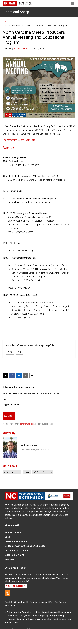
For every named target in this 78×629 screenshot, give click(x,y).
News (5, 22)
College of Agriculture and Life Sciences (26, 546)
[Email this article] (25, 375)
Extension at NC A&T (15, 555)
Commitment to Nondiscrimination (30, 602)
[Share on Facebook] (12, 375)
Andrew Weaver (20, 48)
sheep (26, 472)
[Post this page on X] (5, 375)
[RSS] (7, 593)
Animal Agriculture (12, 472)
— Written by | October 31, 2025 (23, 48)
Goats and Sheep (16, 12)
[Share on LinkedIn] (19, 375)
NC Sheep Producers (43, 472)
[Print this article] (32, 375)
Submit (8, 416)
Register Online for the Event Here (19, 140)
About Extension (13, 532)
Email (6, 399)
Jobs (7, 537)
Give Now (9, 559)
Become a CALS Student (17, 550)
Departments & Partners (17, 541)
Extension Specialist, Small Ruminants (34, 450)
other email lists (27, 424)
